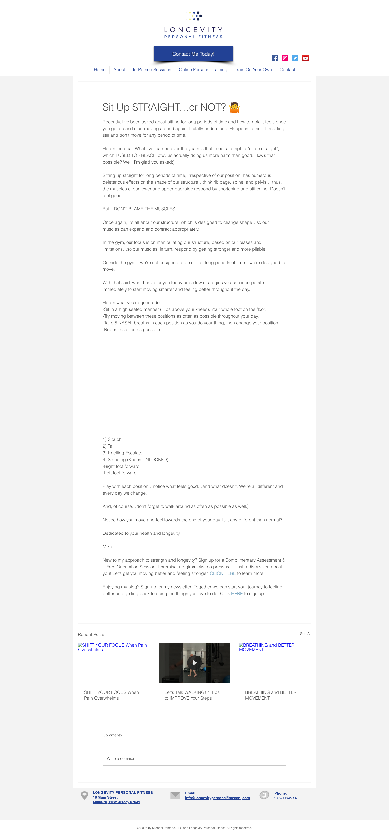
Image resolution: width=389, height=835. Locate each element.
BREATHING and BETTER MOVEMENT (270, 695)
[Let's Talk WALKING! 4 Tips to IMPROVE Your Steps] (194, 663)
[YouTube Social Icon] (305, 58)
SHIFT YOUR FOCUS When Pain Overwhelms (111, 695)
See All (305, 633)
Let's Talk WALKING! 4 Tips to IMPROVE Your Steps (192, 695)
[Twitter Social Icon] (295, 58)
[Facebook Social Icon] (275, 58)
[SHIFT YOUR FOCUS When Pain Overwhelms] (114, 663)
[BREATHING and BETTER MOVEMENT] (275, 663)
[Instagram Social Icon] (285, 58)
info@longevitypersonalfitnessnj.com (217, 798)
